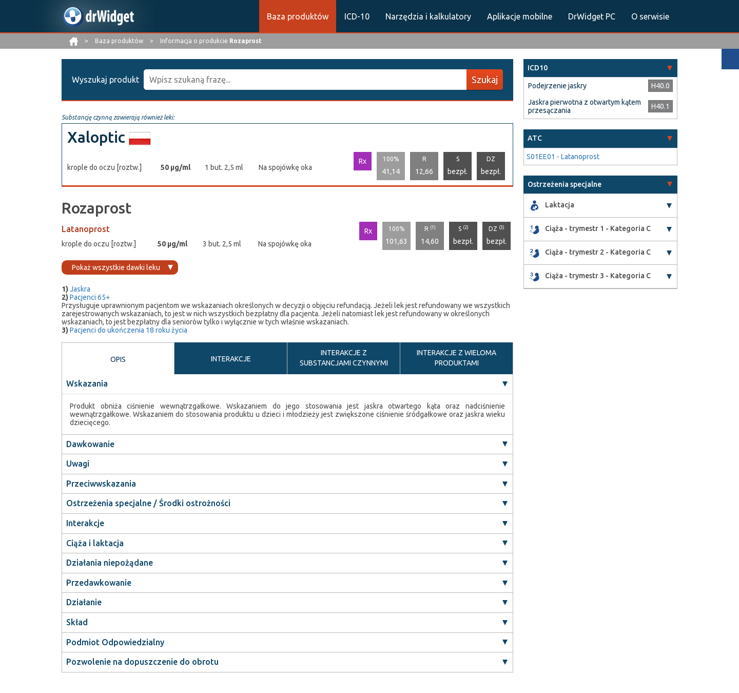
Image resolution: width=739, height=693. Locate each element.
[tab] (600, 68)
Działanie (84, 602)
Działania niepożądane (109, 562)
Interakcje (85, 523)
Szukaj (485, 79)
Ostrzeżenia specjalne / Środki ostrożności (148, 503)
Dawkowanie (90, 444)
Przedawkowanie (98, 582)
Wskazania (87, 383)
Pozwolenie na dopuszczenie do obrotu (142, 661)
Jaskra (80, 289)
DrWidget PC (591, 16)
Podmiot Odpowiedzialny (115, 642)
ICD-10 (356, 16)
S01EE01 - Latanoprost (563, 156)
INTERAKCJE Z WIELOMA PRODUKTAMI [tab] (456, 358)
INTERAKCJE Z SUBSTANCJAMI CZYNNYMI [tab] (344, 358)
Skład (77, 622)
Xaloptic (96, 137)
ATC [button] (535, 138)
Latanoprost (86, 229)
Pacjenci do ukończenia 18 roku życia (128, 330)
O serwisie (650, 16)
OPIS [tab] (118, 359)
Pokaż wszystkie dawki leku (116, 267)
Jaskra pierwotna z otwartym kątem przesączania (584, 106)
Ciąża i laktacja (95, 543)
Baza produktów (297, 16)
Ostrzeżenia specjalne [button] (564, 184)
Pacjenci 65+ (90, 297)
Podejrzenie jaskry (557, 86)
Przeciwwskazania (101, 483)
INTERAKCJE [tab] (231, 359)
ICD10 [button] (538, 68)
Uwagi (77, 463)
